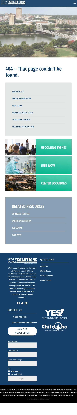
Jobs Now (17, 234)
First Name (13, 342)
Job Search (17, 227)
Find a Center (45, 280)
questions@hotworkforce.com (24, 322)
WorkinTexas (45, 271)
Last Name (13, 351)
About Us (44, 266)
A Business (15, 371)
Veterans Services (21, 213)
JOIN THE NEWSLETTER (22, 331)
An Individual (16, 374)
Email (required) (15, 360)
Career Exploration (21, 220)
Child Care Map (46, 276)
